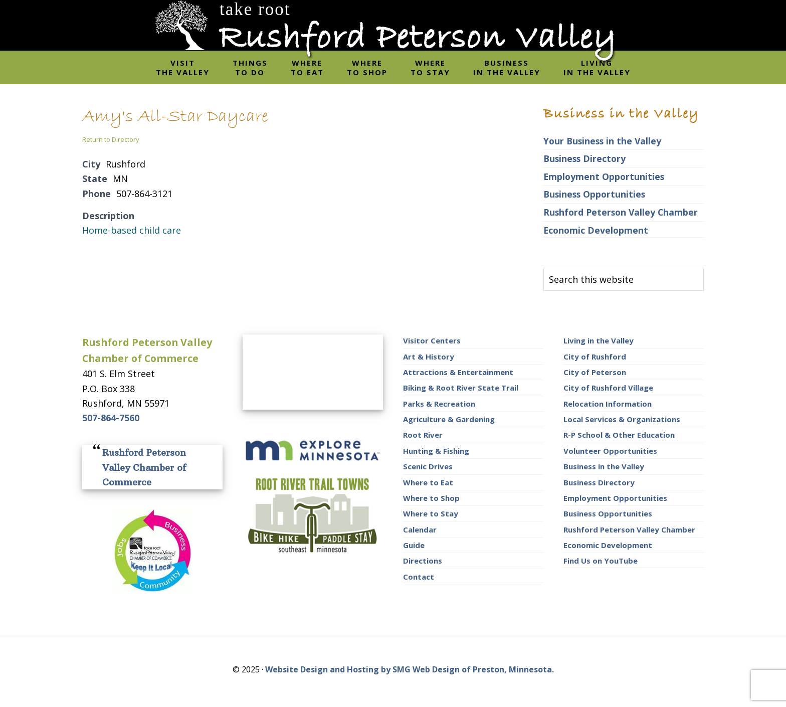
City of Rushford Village (608, 388)
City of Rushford (594, 356)
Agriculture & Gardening (449, 419)
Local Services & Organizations (621, 419)
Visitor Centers (432, 340)
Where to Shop (431, 498)
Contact (418, 577)
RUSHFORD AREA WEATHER (313, 372)
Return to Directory (110, 139)
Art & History (428, 356)
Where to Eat (428, 482)
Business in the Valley (603, 466)
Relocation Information (607, 404)
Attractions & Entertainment (458, 372)
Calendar (420, 529)
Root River (423, 435)
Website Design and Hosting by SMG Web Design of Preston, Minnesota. (409, 669)
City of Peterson (594, 372)
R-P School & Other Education (619, 435)
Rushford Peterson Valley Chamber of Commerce (144, 467)
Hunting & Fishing (436, 451)
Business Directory (584, 158)
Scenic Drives (428, 466)
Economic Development (595, 230)
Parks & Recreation (439, 404)
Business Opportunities (594, 194)
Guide (414, 545)
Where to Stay (430, 513)
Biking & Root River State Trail (460, 388)
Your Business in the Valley (602, 141)
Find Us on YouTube (600, 561)
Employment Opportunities (603, 176)
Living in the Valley (598, 340)
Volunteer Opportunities (610, 451)
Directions (422, 561)
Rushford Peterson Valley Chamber (620, 212)
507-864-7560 (110, 418)
